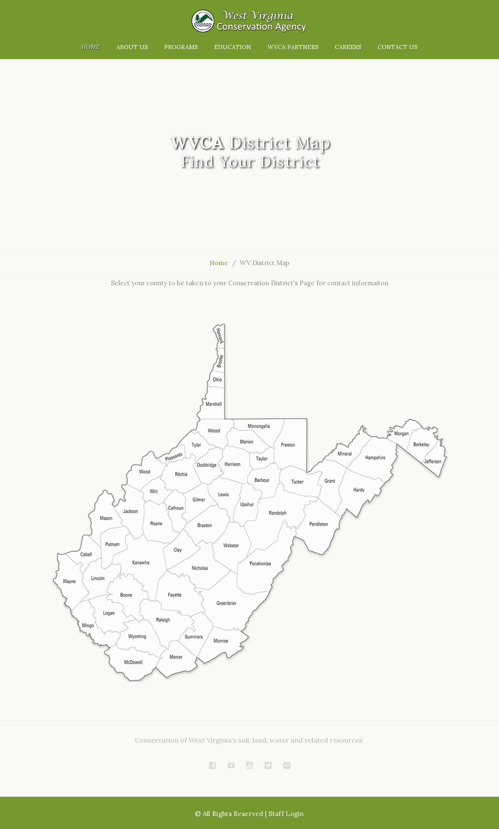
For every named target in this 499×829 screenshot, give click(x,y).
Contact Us (398, 47)
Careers (348, 47)
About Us (132, 47)
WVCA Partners (293, 47)
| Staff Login (284, 814)
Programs (181, 47)
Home (90, 47)
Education (232, 47)
